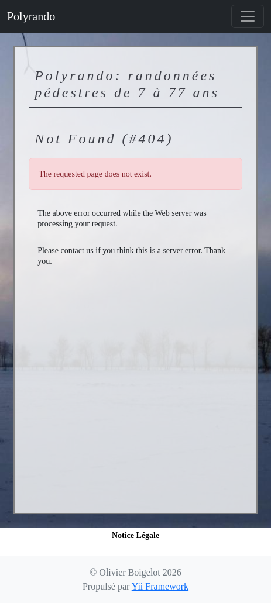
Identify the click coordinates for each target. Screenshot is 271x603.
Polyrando (31, 16)
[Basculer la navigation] (247, 16)
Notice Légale (135, 535)
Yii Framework (160, 586)
